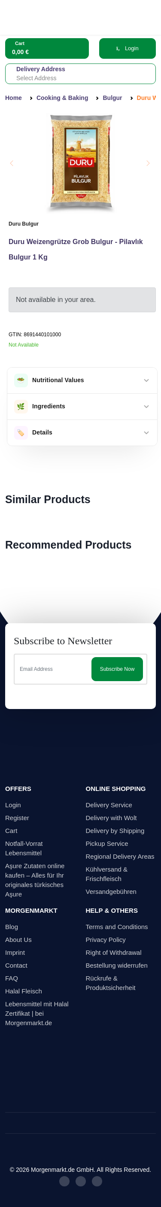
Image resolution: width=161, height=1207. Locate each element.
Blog (11, 926)
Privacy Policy (106, 939)
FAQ (11, 978)
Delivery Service (109, 805)
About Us (18, 939)
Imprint (15, 952)
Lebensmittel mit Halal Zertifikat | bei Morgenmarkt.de (37, 1013)
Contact (16, 965)
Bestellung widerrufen (117, 965)
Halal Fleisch (23, 991)
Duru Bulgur (24, 224)
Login (127, 48)
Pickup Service (107, 843)
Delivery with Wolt (111, 817)
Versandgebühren (111, 891)
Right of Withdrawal (114, 952)
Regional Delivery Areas (120, 856)
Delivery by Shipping (115, 830)
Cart (11, 830)
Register (17, 817)
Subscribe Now (117, 669)
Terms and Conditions (117, 926)
